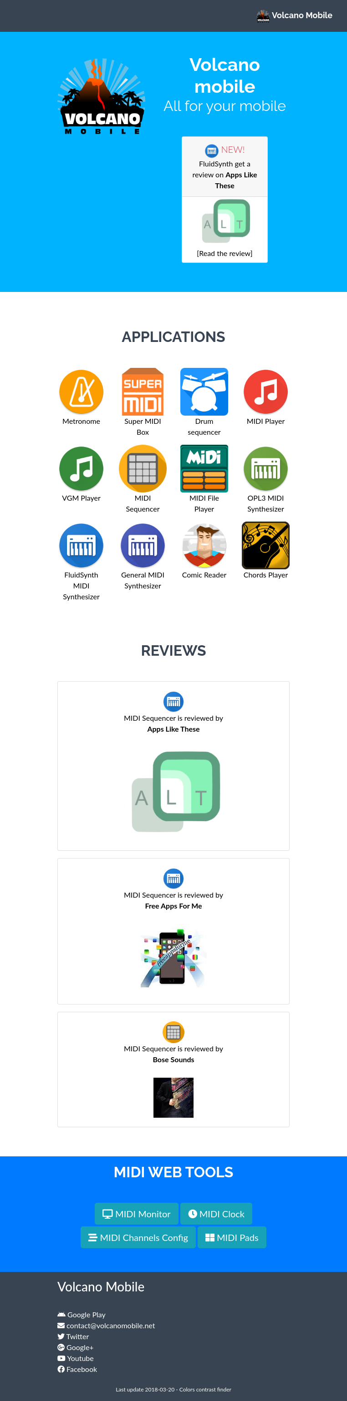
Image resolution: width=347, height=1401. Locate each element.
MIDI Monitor (136, 1213)
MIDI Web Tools (174, 1172)
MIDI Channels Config (138, 1237)
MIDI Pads (232, 1237)
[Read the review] (225, 237)
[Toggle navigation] (20, 16)
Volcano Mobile (294, 16)
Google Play (81, 1314)
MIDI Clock (216, 1213)
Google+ (75, 1347)
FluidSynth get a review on (225, 168)
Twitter (73, 1336)
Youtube (75, 1358)
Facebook (77, 1369)
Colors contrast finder (205, 1389)
